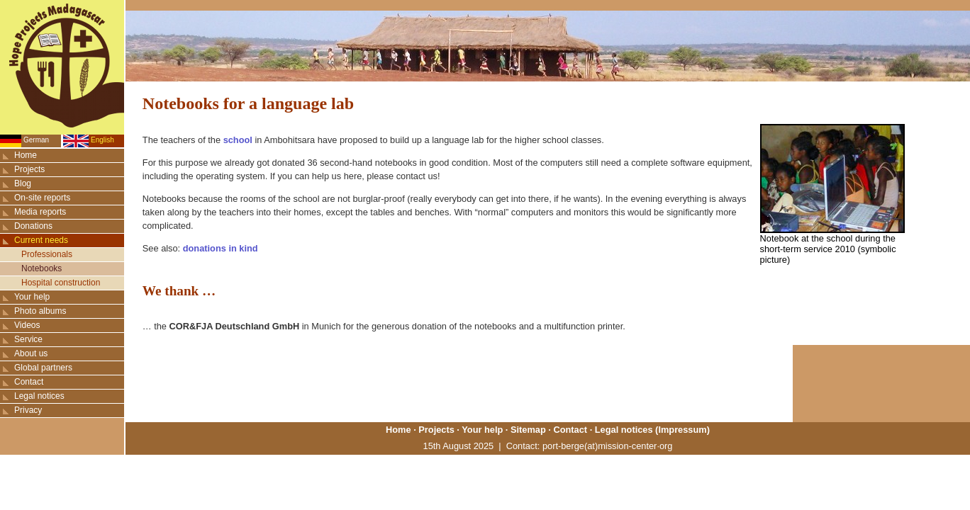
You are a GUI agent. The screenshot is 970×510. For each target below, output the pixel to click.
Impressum (682, 429)
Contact (28, 382)
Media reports (40, 212)
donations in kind (220, 248)
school (237, 140)
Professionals (46, 254)
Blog (22, 183)
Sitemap (528, 429)
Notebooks (41, 268)
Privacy (28, 410)
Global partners (43, 368)
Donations (33, 226)
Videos (27, 325)
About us (31, 353)
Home (25, 155)
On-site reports (42, 198)
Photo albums (40, 311)
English (102, 140)
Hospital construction (60, 283)
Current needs (41, 240)
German (36, 140)
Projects (29, 169)
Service (28, 339)
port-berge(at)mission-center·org (607, 446)
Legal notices (39, 396)
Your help (32, 297)
